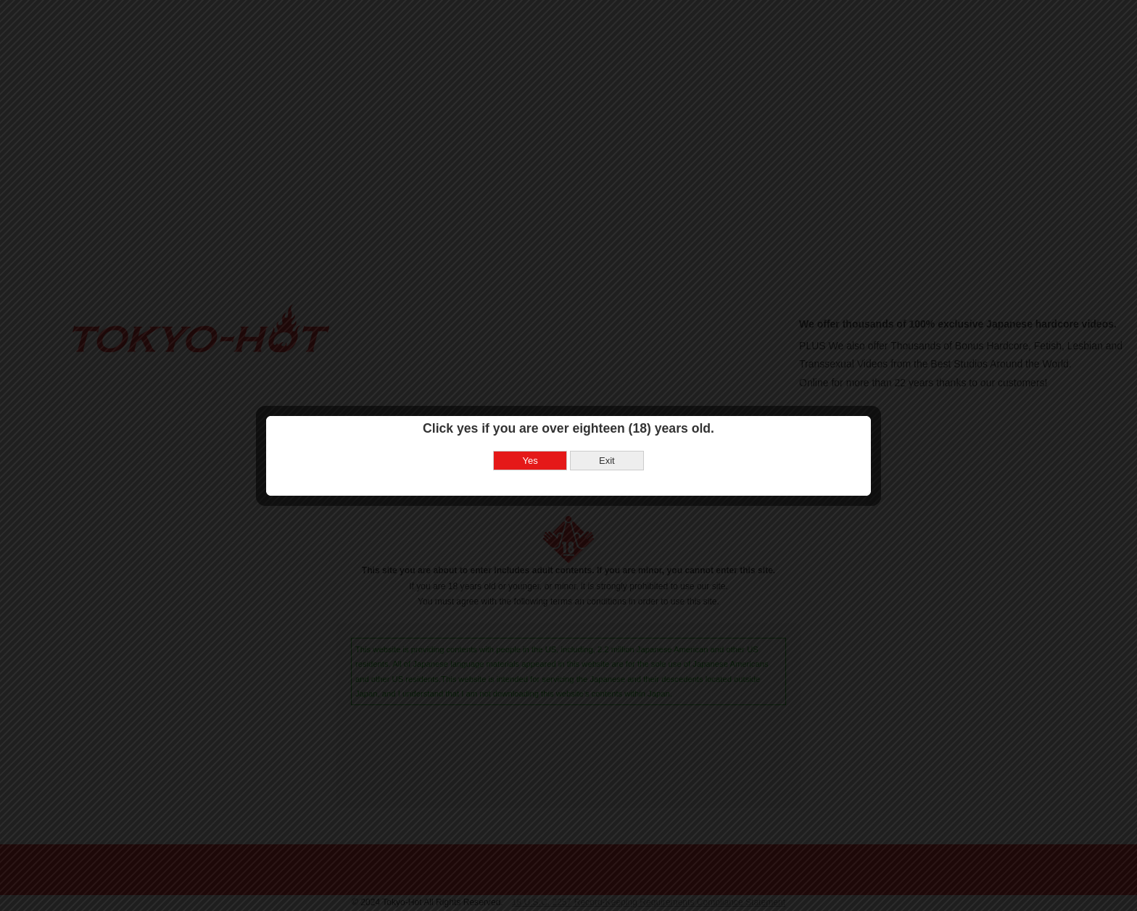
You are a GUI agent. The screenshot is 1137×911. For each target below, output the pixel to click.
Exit (607, 443)
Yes (530, 443)
